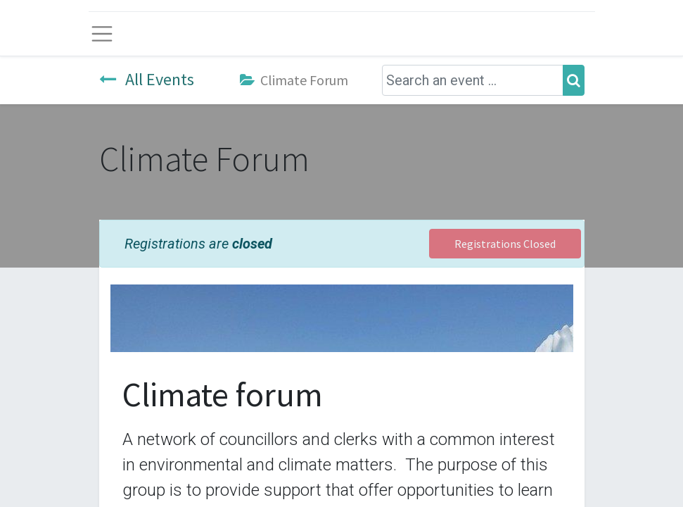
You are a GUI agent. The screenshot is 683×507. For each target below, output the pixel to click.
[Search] (574, 80)
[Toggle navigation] (102, 34)
